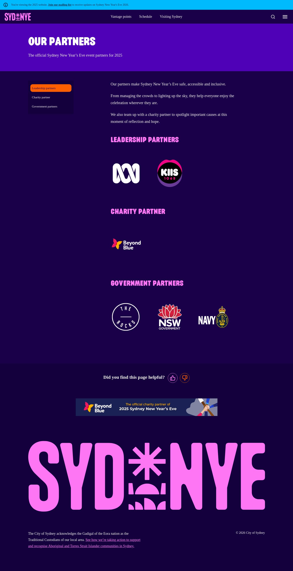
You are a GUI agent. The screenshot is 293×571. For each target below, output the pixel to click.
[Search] (273, 17)
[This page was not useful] (185, 378)
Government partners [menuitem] (44, 106)
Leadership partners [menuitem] (44, 88)
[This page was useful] (173, 378)
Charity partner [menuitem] (41, 97)
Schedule (145, 17)
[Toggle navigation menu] (285, 17)
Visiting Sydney (171, 17)
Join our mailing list (59, 4)
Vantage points (121, 17)
